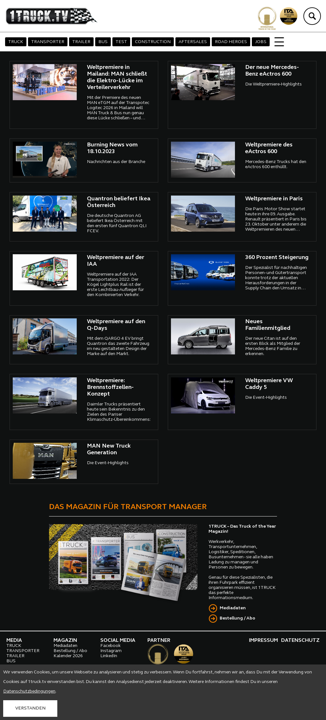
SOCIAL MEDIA (117, 640)
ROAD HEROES (231, 42)
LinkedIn (108, 656)
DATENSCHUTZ (300, 640)
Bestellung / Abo (237, 618)
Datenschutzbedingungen (29, 691)
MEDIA (14, 640)
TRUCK (15, 42)
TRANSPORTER (47, 42)
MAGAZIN (65, 640)
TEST (121, 42)
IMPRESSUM (263, 640)
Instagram (111, 651)
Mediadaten (233, 608)
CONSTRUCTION (153, 42)
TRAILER (81, 42)
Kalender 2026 (68, 656)
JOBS (260, 42)
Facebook (110, 645)
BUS (103, 42)
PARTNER (158, 640)
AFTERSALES (193, 42)
